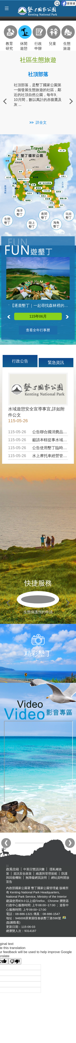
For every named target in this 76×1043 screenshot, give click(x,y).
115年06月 (38, 316)
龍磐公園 (65, 198)
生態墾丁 (7, 220)
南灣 (34, 184)
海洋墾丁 (20, 212)
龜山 (10, 156)
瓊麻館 (27, 184)
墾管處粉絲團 (68, 3)
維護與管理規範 (46, 873)
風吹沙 (59, 192)
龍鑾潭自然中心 (30, 179)
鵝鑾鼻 (51, 207)
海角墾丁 (56, 224)
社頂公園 (49, 191)
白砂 (15, 196)
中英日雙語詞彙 (34, 869)
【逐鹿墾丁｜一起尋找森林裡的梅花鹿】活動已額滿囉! (40, 305)
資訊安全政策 (22, 873)
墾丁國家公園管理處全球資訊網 (38, 11)
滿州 (48, 167)
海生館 (20, 159)
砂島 (52, 202)
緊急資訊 (56, 362)
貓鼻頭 (28, 200)
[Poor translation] (14, 961)
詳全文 (41, 122)
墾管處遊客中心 (46, 188)
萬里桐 (9, 177)
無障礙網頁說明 (36, 877)
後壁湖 (30, 193)
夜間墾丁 (44, 215)
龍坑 (62, 205)
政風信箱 (12, 869)
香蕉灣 (48, 199)
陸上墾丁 (32, 224)
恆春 (21, 171)
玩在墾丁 (69, 215)
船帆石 (44, 195)
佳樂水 (64, 176)
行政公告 (20, 361)
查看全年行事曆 (38, 330)
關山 (15, 186)
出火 (30, 170)
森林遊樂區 (46, 183)
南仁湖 (62, 150)
